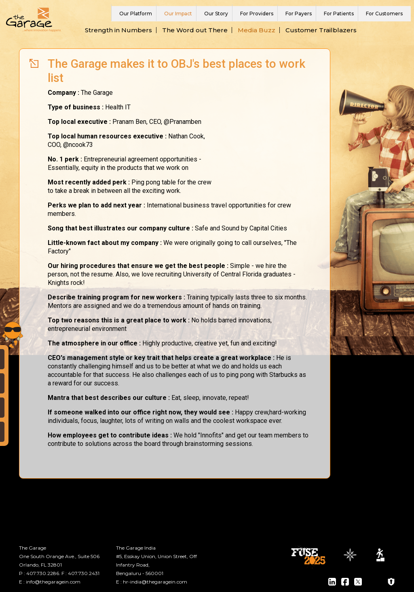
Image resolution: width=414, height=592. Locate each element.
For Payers (298, 13)
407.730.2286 (42, 573)
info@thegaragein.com (53, 582)
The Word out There (195, 30)
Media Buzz (256, 30)
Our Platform (135, 13)
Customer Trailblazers (321, 30)
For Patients (339, 13)
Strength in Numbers (118, 30)
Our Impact (178, 13)
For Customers (384, 13)
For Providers (256, 13)
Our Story (216, 13)
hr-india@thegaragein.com (155, 582)
